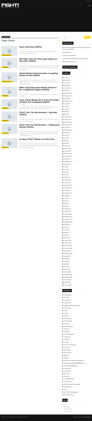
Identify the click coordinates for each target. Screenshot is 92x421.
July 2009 (66, 258)
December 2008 (68, 274)
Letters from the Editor (70, 344)
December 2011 (68, 185)
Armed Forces (67, 300)
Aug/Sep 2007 (67, 302)
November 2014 (68, 96)
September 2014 (68, 101)
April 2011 (66, 203)
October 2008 (67, 279)
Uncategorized (68, 386)
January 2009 (67, 272)
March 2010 (67, 237)
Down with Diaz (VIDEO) (30, 47)
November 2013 (68, 124)
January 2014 (67, 119)
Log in (65, 404)
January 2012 (67, 182)
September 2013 (68, 130)
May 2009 (66, 264)
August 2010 (67, 224)
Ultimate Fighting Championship (7, 81)
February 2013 (67, 148)
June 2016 (66, 82)
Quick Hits (66, 373)
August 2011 (67, 195)
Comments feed (68, 409)
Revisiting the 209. (66, 52)
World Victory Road (69, 394)
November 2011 (68, 187)
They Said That (67, 381)
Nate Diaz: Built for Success (69, 61)
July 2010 (66, 227)
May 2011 (66, 201)
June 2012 (66, 169)
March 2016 (67, 85)
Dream (66, 310)
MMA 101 (66, 355)
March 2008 (67, 282)
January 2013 (67, 151)
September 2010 (68, 222)
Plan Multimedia (86, 417)
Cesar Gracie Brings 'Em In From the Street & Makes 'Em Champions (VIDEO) (39, 101)
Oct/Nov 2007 (67, 368)
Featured (66, 316)
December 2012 (68, 153)
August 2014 (67, 103)
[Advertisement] (46, 20)
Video (65, 389)
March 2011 (67, 206)
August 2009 (67, 256)
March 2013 (67, 145)
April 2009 (66, 266)
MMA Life (66, 358)
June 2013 (66, 138)
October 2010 (67, 219)
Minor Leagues (68, 352)
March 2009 (67, 269)
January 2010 (67, 243)
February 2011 (67, 208)
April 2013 (66, 143)
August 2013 (67, 132)
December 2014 (68, 93)
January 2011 (67, 211)
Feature (66, 313)
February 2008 (67, 285)
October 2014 (67, 98)
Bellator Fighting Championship (72, 305)
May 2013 (66, 140)
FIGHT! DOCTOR (68, 321)
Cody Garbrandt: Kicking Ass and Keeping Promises (75, 58)
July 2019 (66, 77)
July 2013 (66, 135)
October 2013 (67, 127)
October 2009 (67, 251)
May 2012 (66, 172)
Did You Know (67, 308)
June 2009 (66, 261)
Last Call (66, 342)
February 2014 (67, 117)
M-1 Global (67, 347)
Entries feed (67, 406)
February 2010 (67, 240)
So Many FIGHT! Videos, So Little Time (36, 139)
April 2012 (66, 174)
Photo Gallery (67, 371)
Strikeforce (5, 67)
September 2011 (68, 193)
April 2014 (66, 114)
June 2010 (66, 229)
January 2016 (67, 88)
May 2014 (66, 111)
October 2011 (67, 190)
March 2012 (67, 177)
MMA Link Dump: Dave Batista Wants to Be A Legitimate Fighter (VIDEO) (38, 89)
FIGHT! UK (66, 329)
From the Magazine (69, 334)
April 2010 (66, 235)
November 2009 (68, 248)
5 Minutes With (67, 295)
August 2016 (67, 80)
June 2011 (66, 198)
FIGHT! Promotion (6, 55)
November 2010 (68, 216)
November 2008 (68, 277)
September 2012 (68, 161)
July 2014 (66, 106)
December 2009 (68, 245)
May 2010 (66, 232)
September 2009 (68, 253)
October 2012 (67, 159)
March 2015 (67, 90)
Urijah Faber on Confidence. (69, 55)
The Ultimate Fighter (69, 379)
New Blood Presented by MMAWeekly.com (74, 363)
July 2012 (66, 166)
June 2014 (66, 109)
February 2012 (67, 180)
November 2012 (68, 156)
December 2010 (68, 214)
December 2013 (68, 122)
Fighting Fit (67, 331)
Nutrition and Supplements (70, 365)
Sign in (88, 1)
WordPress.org (67, 411)
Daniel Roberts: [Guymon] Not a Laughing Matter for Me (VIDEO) (38, 74)
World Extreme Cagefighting (71, 392)
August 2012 (67, 164)
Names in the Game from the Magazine (74, 360)
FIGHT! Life (67, 323)
